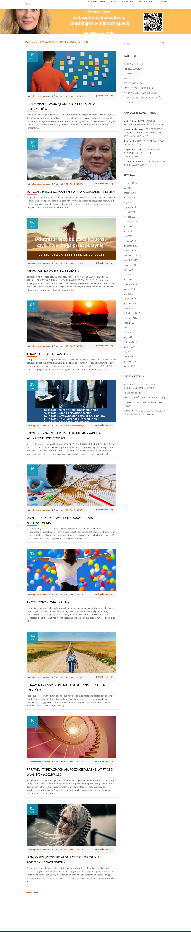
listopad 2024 (130, 216)
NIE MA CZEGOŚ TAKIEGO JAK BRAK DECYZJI (145, 397)
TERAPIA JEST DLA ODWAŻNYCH (49, 354)
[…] (39, 127)
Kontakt (163, 4)
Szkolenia (136, 4)
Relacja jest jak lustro (134, 392)
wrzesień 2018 (130, 260)
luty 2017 (128, 351)
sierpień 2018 (130, 265)
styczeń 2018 (130, 298)
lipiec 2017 (128, 327)
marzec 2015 (129, 366)
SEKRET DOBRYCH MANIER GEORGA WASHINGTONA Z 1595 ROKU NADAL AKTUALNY (143, 133)
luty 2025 (128, 202)
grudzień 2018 (130, 245)
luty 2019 (128, 236)
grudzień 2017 (130, 303)
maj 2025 (128, 188)
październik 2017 (132, 313)
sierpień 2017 (130, 322)
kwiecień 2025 (130, 192)
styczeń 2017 (130, 356)
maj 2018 (128, 279)
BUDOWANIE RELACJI (77, 425)
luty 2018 (128, 294)
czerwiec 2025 (130, 183)
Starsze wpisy (32, 892)
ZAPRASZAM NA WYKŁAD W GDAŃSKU (53, 271)
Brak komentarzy (103, 96)
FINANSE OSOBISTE (133, 68)
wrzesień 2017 (130, 318)
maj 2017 (128, 337)
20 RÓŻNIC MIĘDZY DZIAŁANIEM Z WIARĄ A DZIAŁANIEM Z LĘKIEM (71, 192)
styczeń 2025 (130, 207)
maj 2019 (128, 226)
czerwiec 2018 (130, 274)
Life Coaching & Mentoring (112, 4)
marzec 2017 (129, 346)
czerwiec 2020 (130, 221)
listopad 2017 (130, 308)
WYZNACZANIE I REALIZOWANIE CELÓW (143, 97)
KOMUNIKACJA (131, 73)
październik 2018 (132, 255)
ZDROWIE (128, 102)
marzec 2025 (129, 197)
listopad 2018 (130, 250)
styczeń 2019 (130, 241)
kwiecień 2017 (130, 342)
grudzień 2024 (130, 212)
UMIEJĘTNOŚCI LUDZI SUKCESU (139, 88)
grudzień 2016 (130, 361)
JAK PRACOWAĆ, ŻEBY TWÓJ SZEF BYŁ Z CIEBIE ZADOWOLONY (142, 153)
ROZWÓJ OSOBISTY (76, 96)
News (126, 78)
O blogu (149, 4)
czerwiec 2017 (130, 332)
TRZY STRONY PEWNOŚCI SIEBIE (49, 602)
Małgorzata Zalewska (41, 96)
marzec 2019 (129, 231)
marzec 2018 (129, 289)
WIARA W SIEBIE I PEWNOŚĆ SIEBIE (140, 93)
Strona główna (85, 4)
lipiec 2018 (128, 269)
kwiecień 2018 (130, 284)
